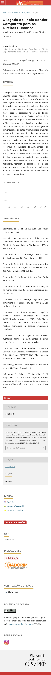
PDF (8, 398)
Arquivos (15, 12)
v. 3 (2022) (26, 12)
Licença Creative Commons (21, 624)
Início (6, 12)
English (10, 502)
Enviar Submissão (15, 522)
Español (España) (15, 510)
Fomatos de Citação (16, 448)
